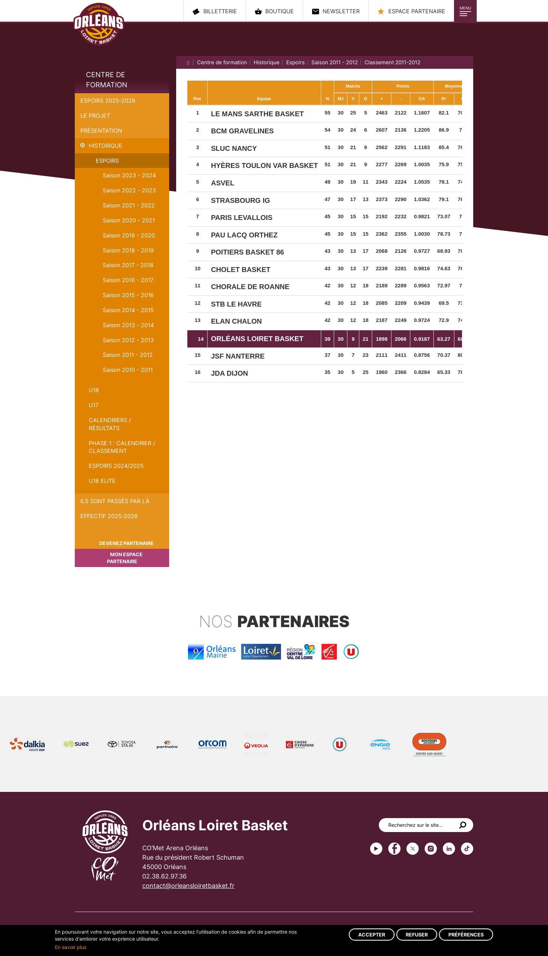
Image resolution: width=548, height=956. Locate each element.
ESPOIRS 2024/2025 (116, 465)
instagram (431, 849)
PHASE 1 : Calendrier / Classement (122, 447)
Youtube (376, 849)
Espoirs (107, 160)
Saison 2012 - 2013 (128, 340)
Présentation (101, 130)
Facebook (394, 849)
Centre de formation (106, 80)
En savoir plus (70, 947)
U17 (94, 405)
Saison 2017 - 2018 (128, 265)
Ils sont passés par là (115, 501)
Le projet (95, 115)
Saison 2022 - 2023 (129, 190)
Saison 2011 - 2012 (128, 354)
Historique (105, 145)
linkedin (449, 849)
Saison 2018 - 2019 (128, 250)
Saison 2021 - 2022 (129, 205)
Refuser (417, 934)
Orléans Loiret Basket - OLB (104, 28)
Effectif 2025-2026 (109, 516)
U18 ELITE (102, 480)
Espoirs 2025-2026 (107, 100)
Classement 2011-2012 (392, 62)
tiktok (467, 849)
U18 (94, 390)
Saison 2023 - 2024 (129, 175)
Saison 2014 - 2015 (128, 310)
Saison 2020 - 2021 (129, 220)
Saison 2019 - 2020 (129, 235)
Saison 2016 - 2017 (128, 280)
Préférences (466, 934)
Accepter (371, 934)
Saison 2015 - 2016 (128, 295)
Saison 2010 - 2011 (128, 369)
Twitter (412, 849)
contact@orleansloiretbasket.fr (188, 885)
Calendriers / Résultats (110, 424)
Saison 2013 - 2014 (128, 325)
